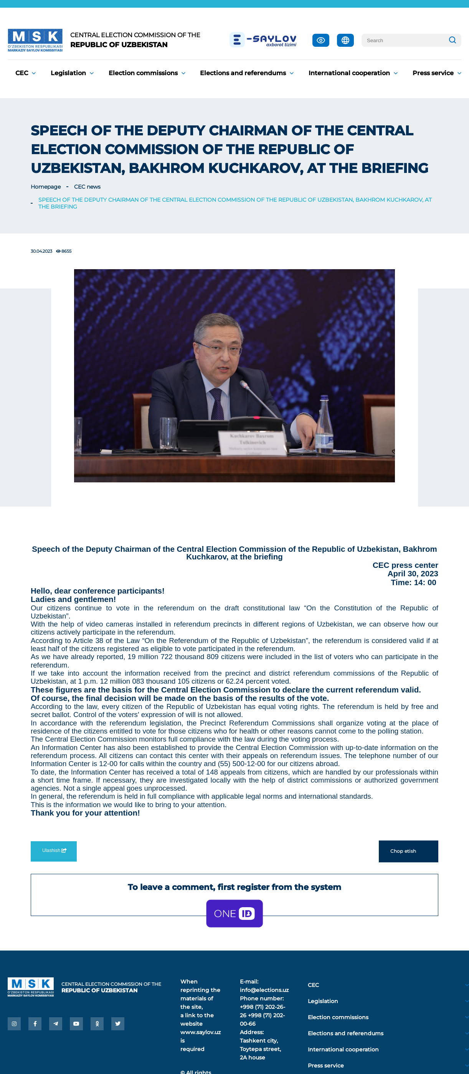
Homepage (46, 186)
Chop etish (408, 851)
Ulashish (53, 850)
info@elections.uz (264, 990)
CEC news (87, 186)
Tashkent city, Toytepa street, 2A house (260, 1049)
